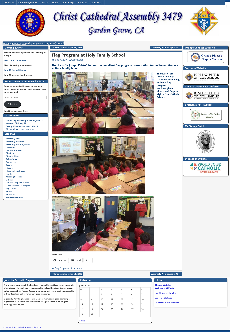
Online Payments (27, 2)
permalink (78, 268)
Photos (9, 191)
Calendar (10, 147)
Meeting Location (14, 176)
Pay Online (11, 188)
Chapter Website (163, 285)
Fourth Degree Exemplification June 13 (24, 120)
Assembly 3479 (13, 138)
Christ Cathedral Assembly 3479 (26, 327)
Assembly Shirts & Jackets (18, 144)
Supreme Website (163, 297)
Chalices (82, 2)
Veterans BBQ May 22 (16, 123)
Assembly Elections (15, 141)
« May (82, 320)
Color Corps (68, 2)
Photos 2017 (11, 194)
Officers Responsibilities (17, 182)
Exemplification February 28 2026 (22, 126)
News (55, 2)
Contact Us (97, 2)
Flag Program (19, 43)
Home (6, 43)
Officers (9, 179)
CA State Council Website (167, 302)
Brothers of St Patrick (165, 288)
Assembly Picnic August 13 (166, 47)
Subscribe (12, 104)
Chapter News (12, 156)
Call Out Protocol (14, 150)
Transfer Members (14, 197)
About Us (9, 2)
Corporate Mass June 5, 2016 (66, 47)
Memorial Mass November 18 (20, 129)
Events (9, 165)
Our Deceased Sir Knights (18, 185)
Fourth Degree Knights (165, 292)
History (9, 168)
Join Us (45, 2)
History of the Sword (15, 171)
